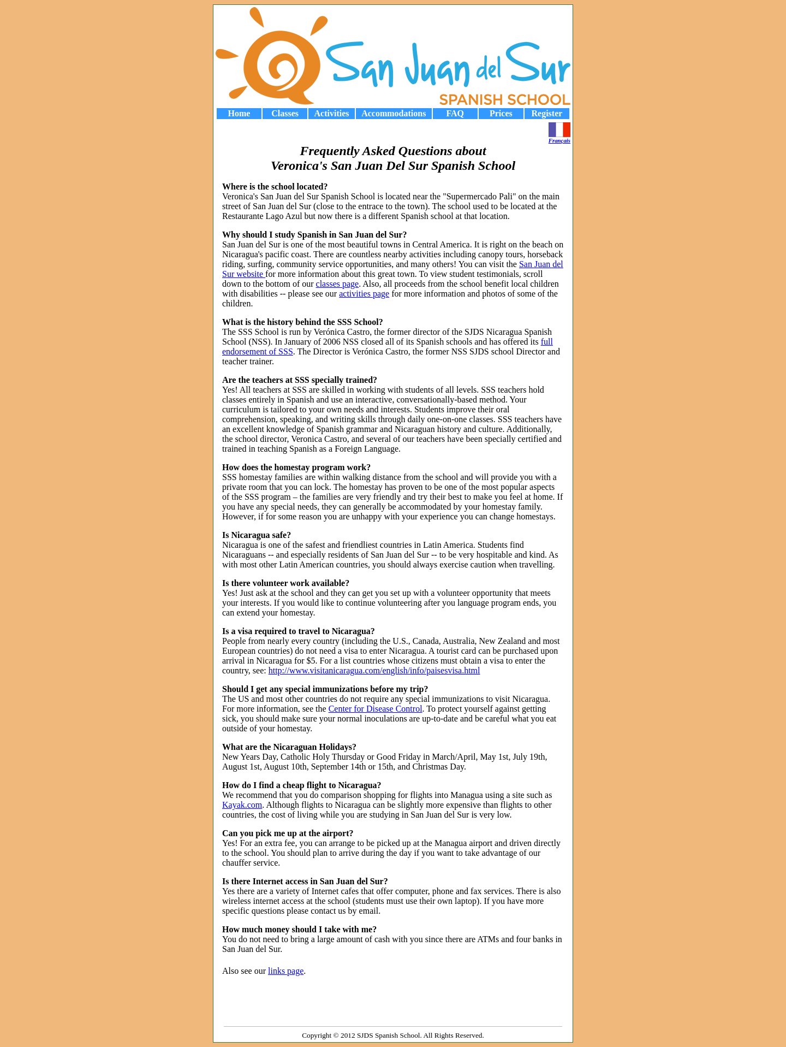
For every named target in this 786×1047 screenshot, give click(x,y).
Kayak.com (242, 804)
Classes (285, 113)
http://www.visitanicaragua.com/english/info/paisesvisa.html (374, 670)
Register (547, 113)
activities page (364, 293)
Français (559, 138)
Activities (331, 113)
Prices (501, 113)
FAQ (455, 113)
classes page (337, 283)
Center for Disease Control (375, 708)
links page (285, 970)
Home (239, 113)
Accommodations (393, 113)
